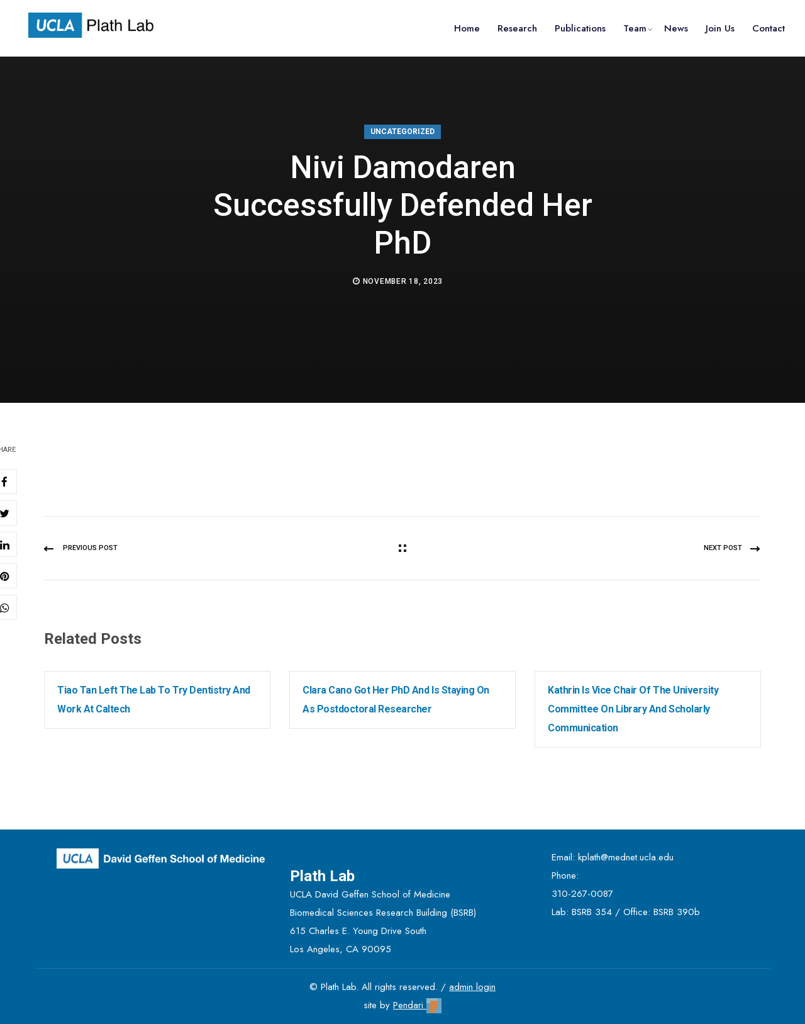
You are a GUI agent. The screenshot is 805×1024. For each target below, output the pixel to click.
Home (467, 28)
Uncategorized (402, 131)
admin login (472, 987)
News (676, 28)
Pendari (417, 1005)
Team (635, 28)
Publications (580, 28)
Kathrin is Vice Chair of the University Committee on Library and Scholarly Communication (633, 709)
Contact (768, 28)
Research (517, 28)
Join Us (720, 28)
